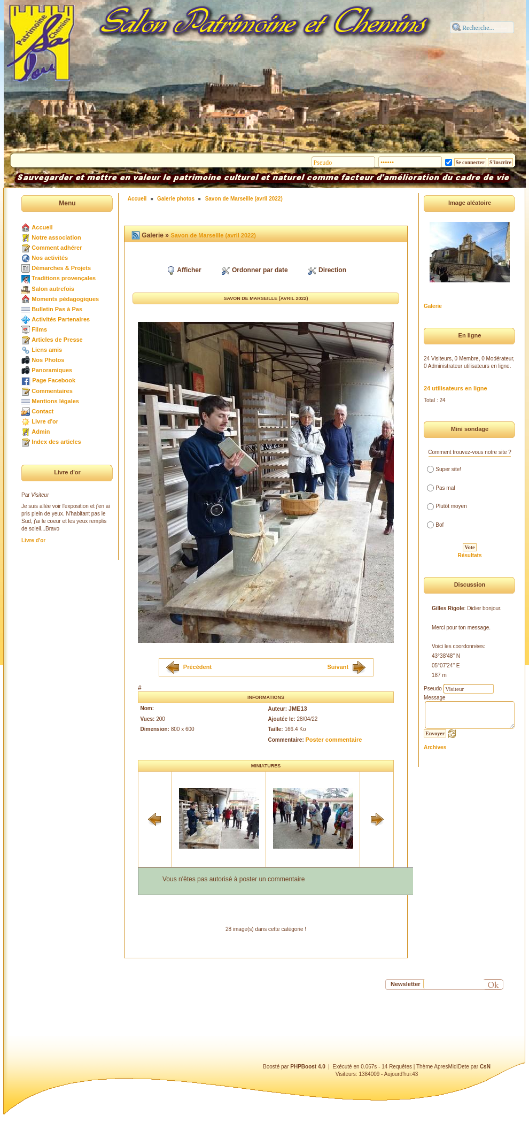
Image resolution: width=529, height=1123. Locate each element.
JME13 (298, 708)
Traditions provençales (64, 278)
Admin (41, 431)
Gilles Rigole (448, 608)
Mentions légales (55, 401)
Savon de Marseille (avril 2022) (244, 199)
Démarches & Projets (61, 268)
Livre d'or (45, 421)
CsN (485, 1067)
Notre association (56, 237)
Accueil (42, 227)
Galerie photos (176, 199)
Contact (42, 411)
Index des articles (56, 442)
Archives (435, 747)
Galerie (433, 306)
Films (39, 329)
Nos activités (50, 258)
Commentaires (52, 391)
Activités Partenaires (61, 319)
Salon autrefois (53, 289)
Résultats (469, 555)
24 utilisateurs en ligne (455, 388)
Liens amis (47, 350)
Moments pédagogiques (65, 299)
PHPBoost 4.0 (307, 1067)
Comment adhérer (57, 247)
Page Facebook (53, 380)
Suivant (337, 666)
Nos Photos (48, 360)
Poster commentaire (334, 739)
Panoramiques (52, 370)
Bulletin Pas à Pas (57, 309)
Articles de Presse (57, 339)
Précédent (197, 666)
